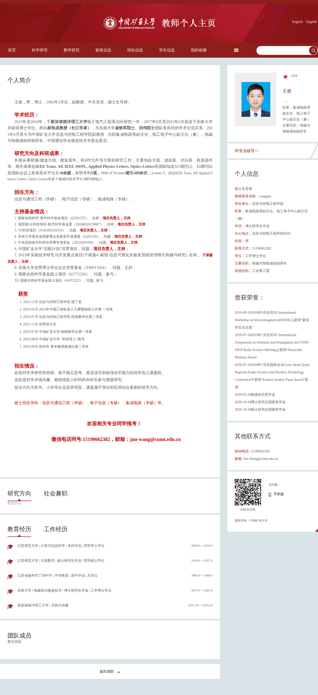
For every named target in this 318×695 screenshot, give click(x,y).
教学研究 (72, 50)
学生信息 (167, 50)
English (297, 22)
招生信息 (135, 50)
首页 (12, 50)
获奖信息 (103, 50)
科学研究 (40, 50)
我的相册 (199, 50)
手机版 (279, 494)
